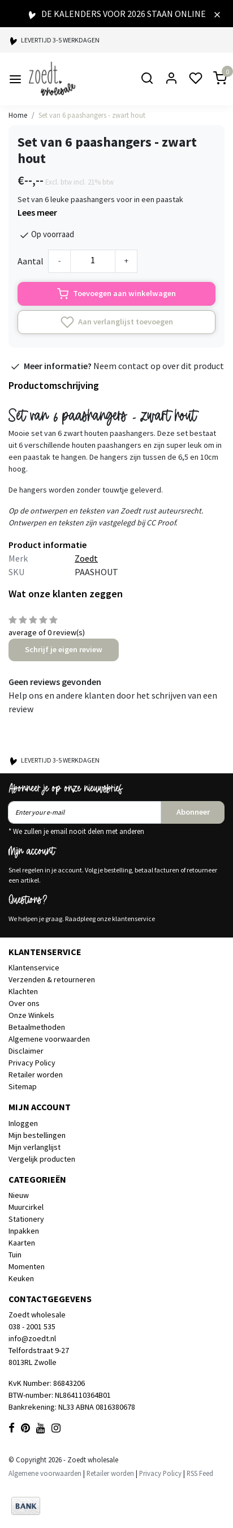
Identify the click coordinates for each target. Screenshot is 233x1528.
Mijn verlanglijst (34, 1147)
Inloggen (23, 1123)
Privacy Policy (31, 1063)
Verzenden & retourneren (51, 979)
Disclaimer (26, 1051)
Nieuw (18, 1195)
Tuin (14, 1254)
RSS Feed (200, 1473)
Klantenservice (33, 967)
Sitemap (22, 1086)
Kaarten (21, 1243)
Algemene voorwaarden (49, 1039)
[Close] (217, 13)
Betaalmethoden (36, 1027)
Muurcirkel (26, 1207)
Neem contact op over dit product (158, 365)
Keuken (21, 1278)
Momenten (26, 1266)
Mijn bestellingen (37, 1135)
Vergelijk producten (41, 1159)
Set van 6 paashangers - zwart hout (91, 114)
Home (17, 114)
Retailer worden (35, 1074)
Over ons (24, 1003)
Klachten (23, 991)
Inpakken (23, 1231)
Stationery (26, 1219)
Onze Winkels (31, 1015)
